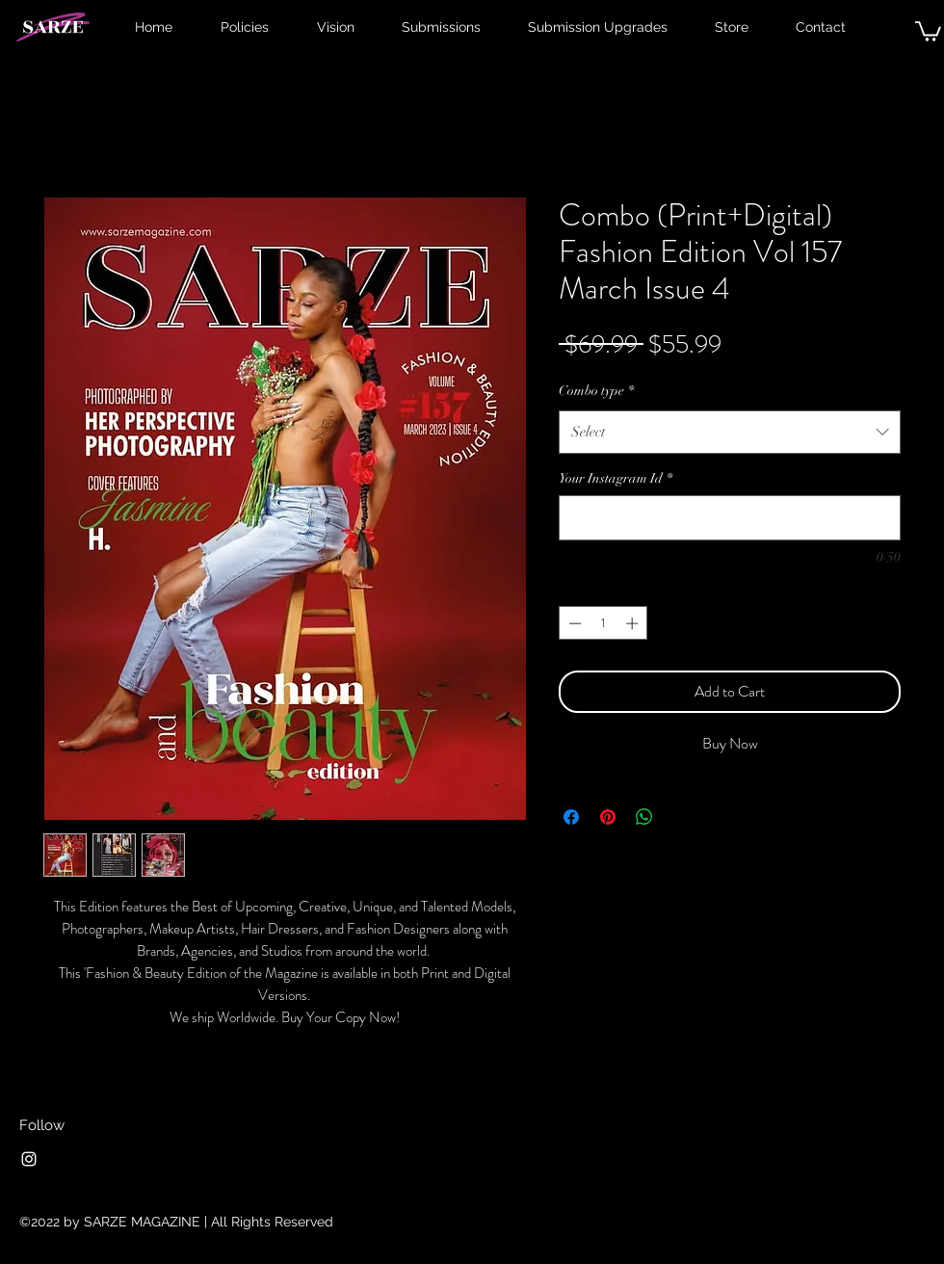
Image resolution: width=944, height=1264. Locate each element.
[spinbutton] (603, 623)
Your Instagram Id (615, 478)
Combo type (596, 390)
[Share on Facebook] (571, 817)
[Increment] (633, 623)
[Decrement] (573, 623)
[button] (928, 30)
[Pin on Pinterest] (607, 817)
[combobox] (730, 431)
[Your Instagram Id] (730, 518)
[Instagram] (29, 1159)
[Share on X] (681, 817)
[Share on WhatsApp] (644, 817)
